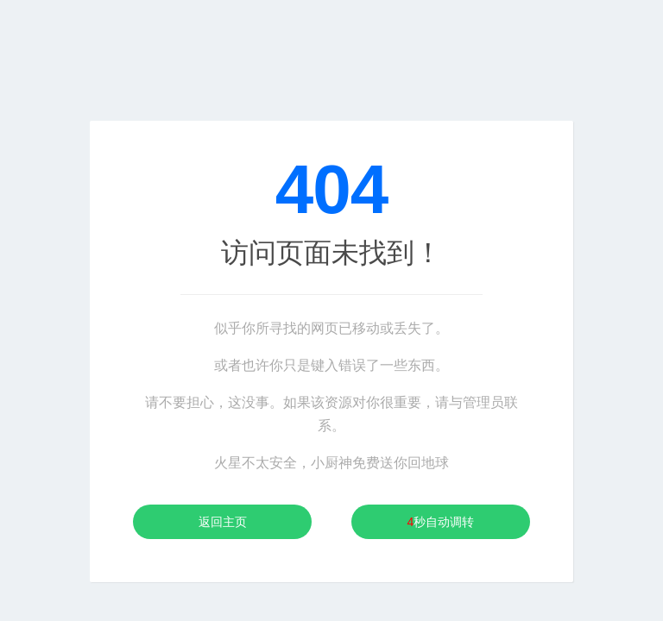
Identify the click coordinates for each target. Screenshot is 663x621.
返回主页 (223, 522)
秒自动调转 (441, 522)
